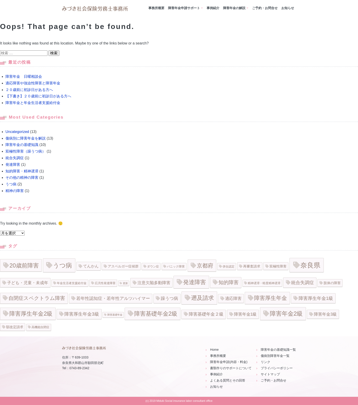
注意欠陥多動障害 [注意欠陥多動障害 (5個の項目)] (153, 282)
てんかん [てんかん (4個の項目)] (91, 266)
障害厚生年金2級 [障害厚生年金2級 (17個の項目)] (31, 313)
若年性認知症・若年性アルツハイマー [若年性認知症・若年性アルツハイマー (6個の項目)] (113, 298)
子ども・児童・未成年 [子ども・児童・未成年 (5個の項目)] (27, 282)
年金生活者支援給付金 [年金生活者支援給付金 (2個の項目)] (72, 283)
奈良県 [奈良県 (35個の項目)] (310, 265)
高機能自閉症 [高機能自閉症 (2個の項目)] (40, 327)
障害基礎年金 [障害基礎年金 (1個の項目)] (114, 314)
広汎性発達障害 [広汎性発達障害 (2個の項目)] (105, 283)
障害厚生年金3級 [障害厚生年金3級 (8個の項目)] (81, 314)
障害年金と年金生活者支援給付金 (32, 103)
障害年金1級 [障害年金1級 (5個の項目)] (245, 314)
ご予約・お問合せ (265, 8)
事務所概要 (156, 8)
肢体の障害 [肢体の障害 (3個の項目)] (332, 283)
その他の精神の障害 (21, 177)
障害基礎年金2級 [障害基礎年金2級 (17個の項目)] (155, 313)
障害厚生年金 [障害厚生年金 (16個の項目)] (270, 298)
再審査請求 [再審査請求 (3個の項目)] (251, 266)
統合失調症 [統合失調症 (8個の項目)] (302, 282)
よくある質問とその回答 (227, 380)
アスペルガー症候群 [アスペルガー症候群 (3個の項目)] (123, 266)
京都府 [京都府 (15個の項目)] (205, 265)
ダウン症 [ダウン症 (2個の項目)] (153, 266)
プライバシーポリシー (277, 368)
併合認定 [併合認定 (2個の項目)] (228, 266)
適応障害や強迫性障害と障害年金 (32, 83)
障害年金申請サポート (184, 8)
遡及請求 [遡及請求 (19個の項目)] (202, 298)
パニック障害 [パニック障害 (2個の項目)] (176, 266)
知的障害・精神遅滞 (21, 171)
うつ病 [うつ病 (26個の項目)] (62, 265)
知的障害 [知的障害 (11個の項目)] (228, 282)
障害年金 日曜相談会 (23, 76)
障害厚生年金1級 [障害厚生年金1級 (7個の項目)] (316, 298)
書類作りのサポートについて (231, 368)
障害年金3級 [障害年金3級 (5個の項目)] (325, 314)
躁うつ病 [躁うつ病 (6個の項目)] (169, 298)
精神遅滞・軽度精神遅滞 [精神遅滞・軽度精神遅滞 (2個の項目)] (264, 283)
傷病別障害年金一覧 (275, 356)
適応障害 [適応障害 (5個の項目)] (233, 298)
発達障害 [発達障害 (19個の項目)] (194, 282)
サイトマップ (270, 374)
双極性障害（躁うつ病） (25, 151)
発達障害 (12, 164)
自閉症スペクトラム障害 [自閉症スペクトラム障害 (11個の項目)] (36, 298)
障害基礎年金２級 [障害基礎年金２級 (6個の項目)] (206, 314)
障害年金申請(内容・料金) (228, 362)
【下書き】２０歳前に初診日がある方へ (38, 96)
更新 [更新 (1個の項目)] (125, 283)
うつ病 (10, 184)
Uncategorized (17, 132)
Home (214, 349)
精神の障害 (14, 191)
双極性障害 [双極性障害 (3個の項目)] (278, 266)
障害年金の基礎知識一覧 (278, 349)
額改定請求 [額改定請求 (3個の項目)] (14, 327)
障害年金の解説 (234, 8)
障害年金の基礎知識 (21, 145)
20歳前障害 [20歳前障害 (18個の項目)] (24, 265)
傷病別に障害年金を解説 (25, 138)
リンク (265, 362)
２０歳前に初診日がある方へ (29, 90)
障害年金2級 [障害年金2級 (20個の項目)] (286, 313)
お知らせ (287, 8)
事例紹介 (213, 8)
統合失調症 (14, 158)
